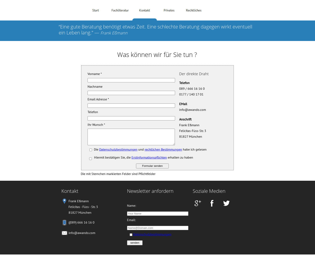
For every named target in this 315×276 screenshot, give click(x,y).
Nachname (95, 86)
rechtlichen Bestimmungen (163, 152)
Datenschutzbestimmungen (118, 152)
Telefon (93, 112)
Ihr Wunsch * (96, 125)
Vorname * (95, 74)
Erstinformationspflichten (149, 160)
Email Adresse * (98, 99)
